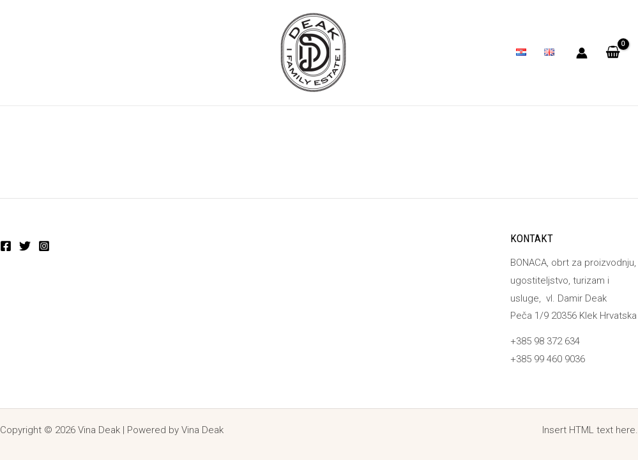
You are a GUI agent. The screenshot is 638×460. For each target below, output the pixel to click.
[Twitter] (25, 246)
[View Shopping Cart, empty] (612, 53)
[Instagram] (44, 246)
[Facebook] (5, 246)
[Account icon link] (582, 53)
